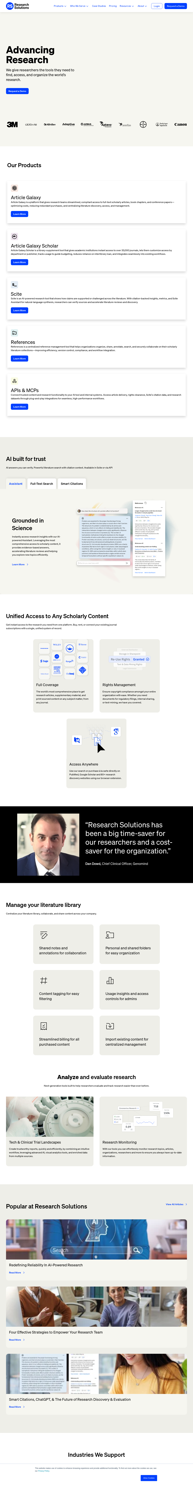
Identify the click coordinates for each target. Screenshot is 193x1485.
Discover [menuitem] (91, 1406)
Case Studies (99, 5)
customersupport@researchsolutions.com (29, 1434)
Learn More (18, 452)
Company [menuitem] (125, 1401)
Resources (125, 5)
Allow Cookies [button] (149, 1478)
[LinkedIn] (109, 1454)
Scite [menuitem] (55, 1417)
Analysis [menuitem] (90, 1422)
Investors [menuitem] (124, 1406)
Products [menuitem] (57, 1401)
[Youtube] (103, 1454)
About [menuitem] (123, 1411)
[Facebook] (90, 1454)
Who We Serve (77, 5)
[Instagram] (96, 1454)
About (141, 5)
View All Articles (174, 1095)
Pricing (113, 5)
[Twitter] (83, 1454)
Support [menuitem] (158, 1422)
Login (157, 6)
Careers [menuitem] (124, 1417)
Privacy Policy (43, 1471)
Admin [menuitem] (157, 1411)
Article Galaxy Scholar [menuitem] (64, 1422)
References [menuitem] (58, 1411)
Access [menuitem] (90, 1411)
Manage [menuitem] (90, 1417)
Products (58, 5)
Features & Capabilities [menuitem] (99, 1401)
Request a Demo (176, 6)
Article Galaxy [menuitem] (60, 1406)
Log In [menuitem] (156, 1401)
